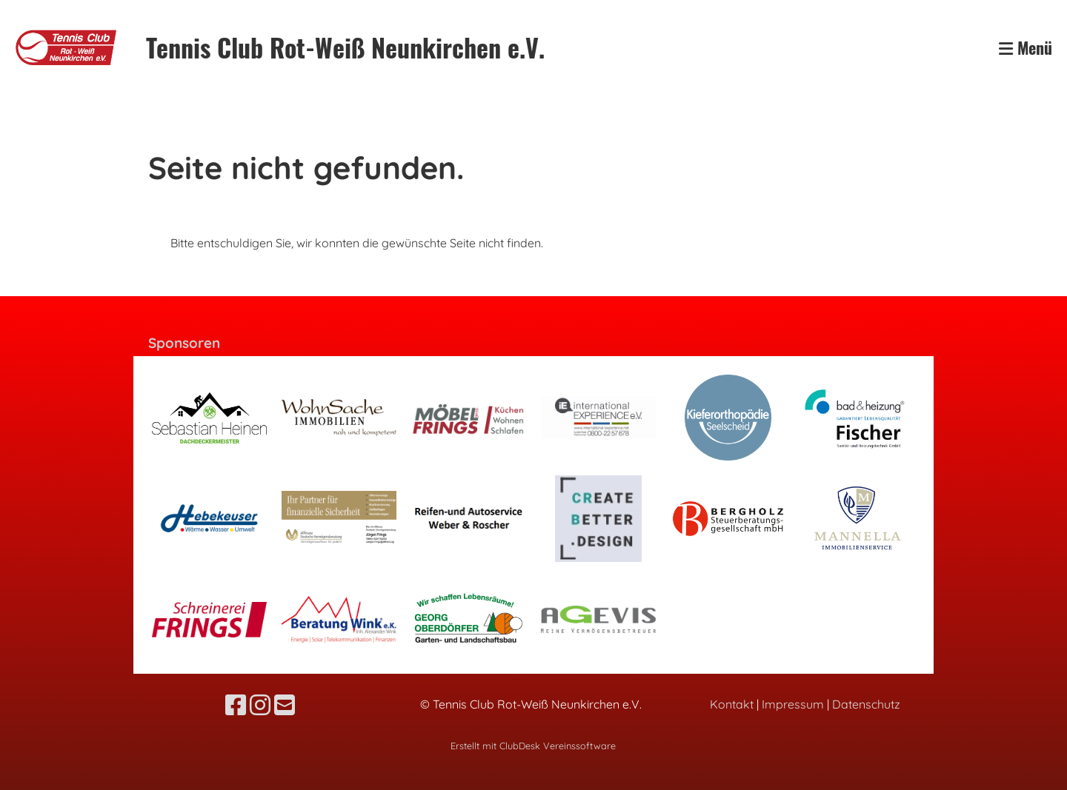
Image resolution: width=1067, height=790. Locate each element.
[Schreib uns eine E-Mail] (284, 705)
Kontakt (732, 704)
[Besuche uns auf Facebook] (235, 705)
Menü (1025, 47)
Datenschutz (866, 704)
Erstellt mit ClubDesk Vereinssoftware (533, 745)
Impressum (793, 704)
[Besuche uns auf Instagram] (260, 705)
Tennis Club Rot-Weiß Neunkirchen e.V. (345, 47)
